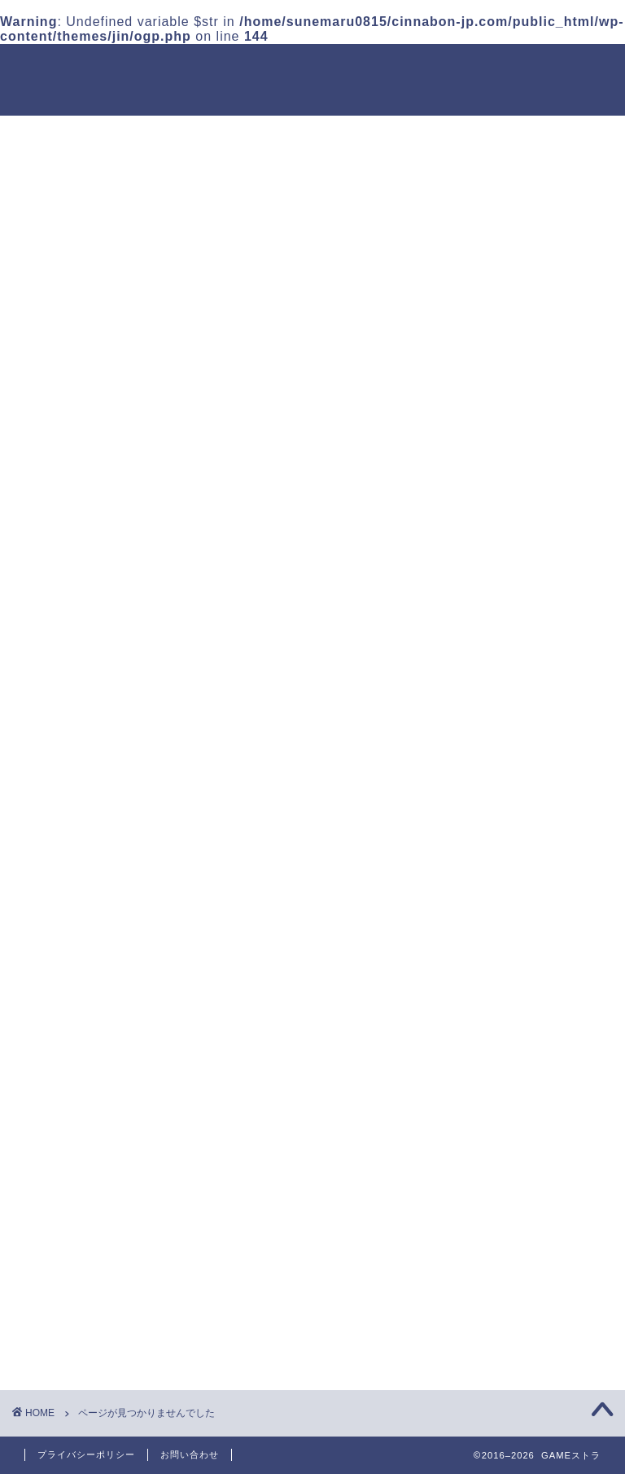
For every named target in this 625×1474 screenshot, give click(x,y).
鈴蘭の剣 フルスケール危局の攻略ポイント (533, 917)
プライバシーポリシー (86, 1454)
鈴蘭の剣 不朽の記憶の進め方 (533, 979)
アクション (83, 1051)
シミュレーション (104, 1073)
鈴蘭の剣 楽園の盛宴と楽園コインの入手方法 (533, 545)
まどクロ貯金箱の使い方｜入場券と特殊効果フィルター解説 (531, 410)
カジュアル (83, 1010)
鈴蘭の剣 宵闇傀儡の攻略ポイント (533, 731)
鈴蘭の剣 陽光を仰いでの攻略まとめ (533, 607)
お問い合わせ (189, 1454)
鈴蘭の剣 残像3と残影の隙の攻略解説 (530, 482)
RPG (64, 1031)
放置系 (69, 967)
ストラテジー (90, 988)
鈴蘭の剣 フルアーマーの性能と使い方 (533, 854)
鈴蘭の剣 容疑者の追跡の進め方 (533, 669)
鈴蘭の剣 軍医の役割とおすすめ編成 (533, 792)
